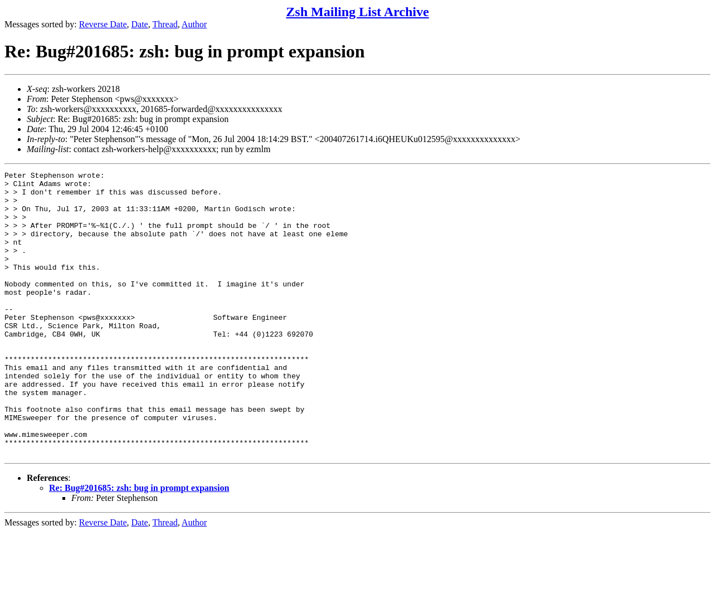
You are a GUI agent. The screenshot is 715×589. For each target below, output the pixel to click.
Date (140, 24)
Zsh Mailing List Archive (357, 11)
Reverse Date (103, 24)
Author (194, 24)
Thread (164, 24)
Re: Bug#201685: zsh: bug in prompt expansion (139, 544)
